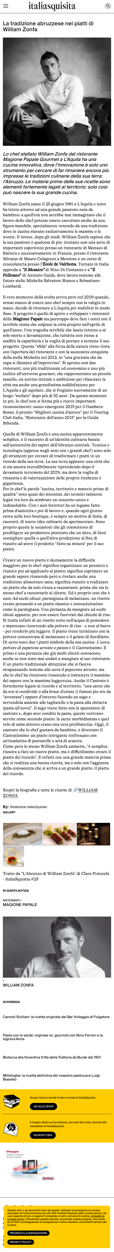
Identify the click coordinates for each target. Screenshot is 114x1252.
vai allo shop (43, 1106)
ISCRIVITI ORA (43, 1135)
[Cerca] (108, 6)
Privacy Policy (21, 1242)
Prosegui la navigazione (28, 1233)
